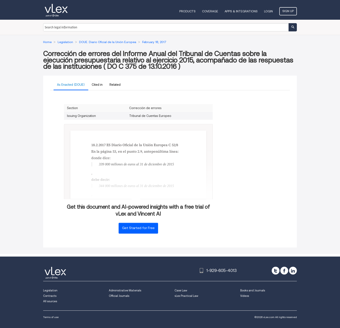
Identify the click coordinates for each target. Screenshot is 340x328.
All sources (50, 301)
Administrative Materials (125, 290)
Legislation (50, 290)
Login (268, 11)
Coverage (210, 11)
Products (187, 11)
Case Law (181, 290)
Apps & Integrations (241, 11)
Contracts (49, 295)
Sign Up (288, 11)
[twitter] (276, 271)
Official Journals (119, 295)
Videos (244, 295)
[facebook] (284, 271)
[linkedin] (293, 271)
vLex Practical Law (186, 295)
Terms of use (51, 317)
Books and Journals (252, 290)
